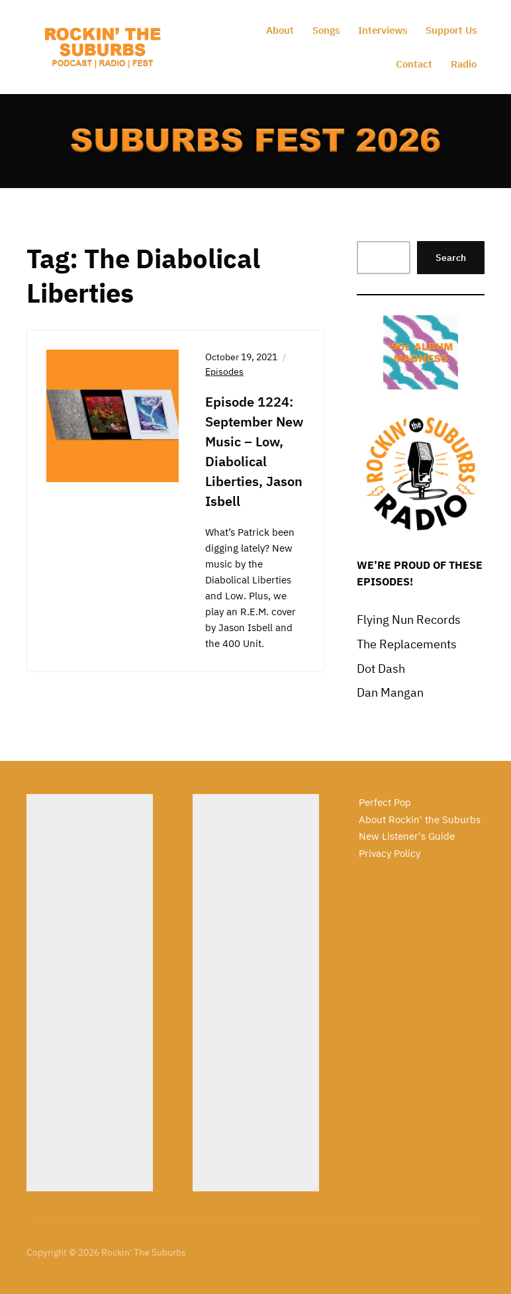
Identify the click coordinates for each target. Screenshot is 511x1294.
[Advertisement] (89, 992)
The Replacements (407, 644)
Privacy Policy (389, 853)
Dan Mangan (390, 692)
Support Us (451, 30)
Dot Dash (381, 668)
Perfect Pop (385, 802)
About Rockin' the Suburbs (420, 819)
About (280, 30)
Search (451, 258)
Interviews (382, 30)
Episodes (224, 371)
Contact (414, 64)
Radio (464, 64)
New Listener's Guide (407, 836)
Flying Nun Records (409, 619)
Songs (326, 30)
